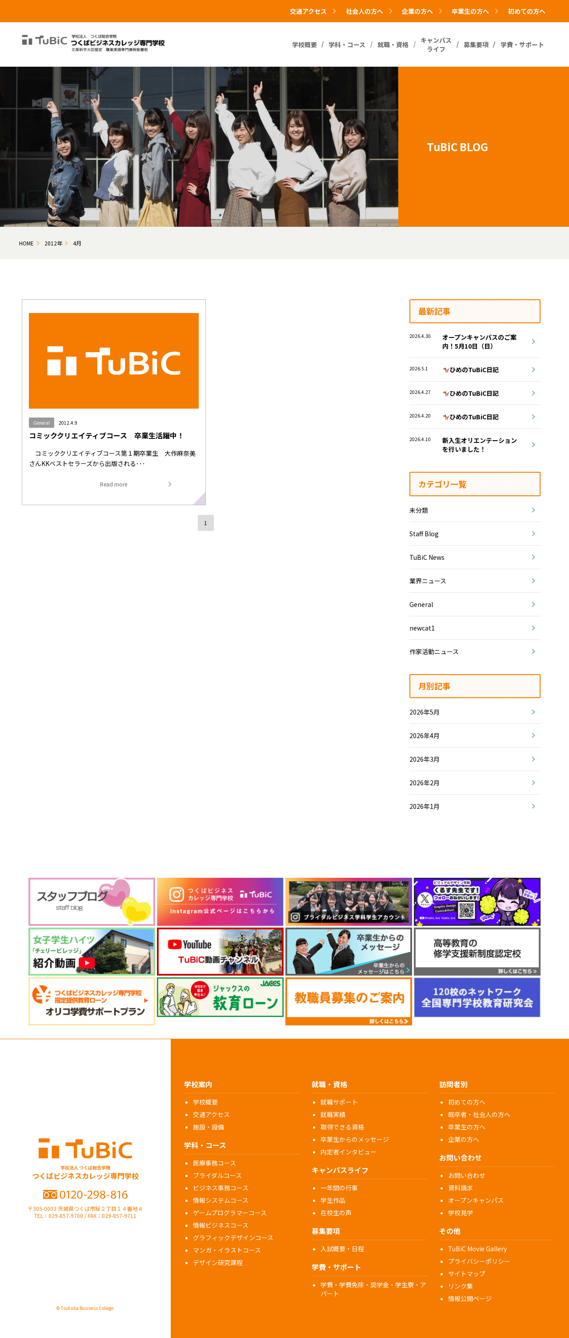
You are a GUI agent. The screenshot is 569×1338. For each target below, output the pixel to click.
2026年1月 (424, 806)
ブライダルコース (217, 1175)
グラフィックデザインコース (233, 1237)
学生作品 (333, 1200)
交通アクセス (211, 1114)
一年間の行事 (339, 1187)
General (421, 604)
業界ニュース (427, 580)
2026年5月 (424, 711)
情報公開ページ (470, 1298)
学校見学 (460, 1212)
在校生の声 (336, 1212)
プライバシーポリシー (479, 1261)
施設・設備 (208, 1126)
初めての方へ (526, 11)
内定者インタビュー (349, 1151)
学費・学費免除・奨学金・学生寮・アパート (373, 1289)
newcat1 (422, 627)
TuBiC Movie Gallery (477, 1248)
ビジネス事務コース (220, 1187)
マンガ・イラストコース (227, 1250)
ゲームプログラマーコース (230, 1212)
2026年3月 (424, 759)
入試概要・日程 (342, 1248)
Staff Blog (424, 533)
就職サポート (339, 1101)
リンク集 (460, 1286)
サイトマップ (466, 1273)
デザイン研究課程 (218, 1262)
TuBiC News (427, 557)
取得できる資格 (342, 1126)
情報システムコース (220, 1200)
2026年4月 (424, 735)
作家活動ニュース (434, 651)
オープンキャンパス (476, 1200)
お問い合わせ (466, 1175)
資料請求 (460, 1187)
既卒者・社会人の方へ (479, 1114)
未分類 (418, 510)
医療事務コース (214, 1162)
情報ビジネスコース (220, 1225)
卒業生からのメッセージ (355, 1139)
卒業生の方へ (466, 1126)
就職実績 (333, 1114)
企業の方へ (463, 1139)
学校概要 (205, 1101)
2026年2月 (424, 782)
